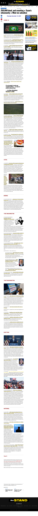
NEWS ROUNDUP (9, 6)
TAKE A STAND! (19, 8)
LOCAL (14, 6)
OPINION (29, 6)
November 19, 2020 (10, 92)
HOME (5, 6)
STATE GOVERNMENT (23, 6)
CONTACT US (19, 511)
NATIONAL (17, 6)
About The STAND (34, 510)
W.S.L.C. (32, 6)
